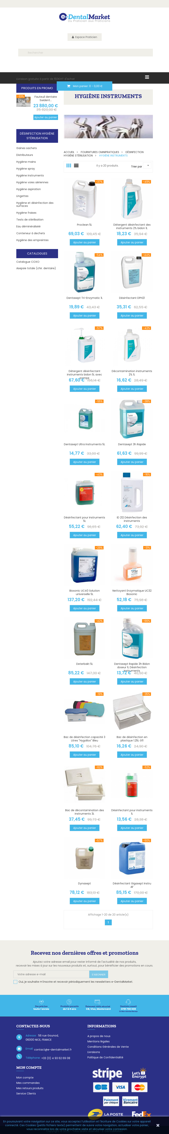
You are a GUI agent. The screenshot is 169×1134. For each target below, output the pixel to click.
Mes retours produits (29, 1088)
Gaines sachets (26, 148)
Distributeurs (24, 155)
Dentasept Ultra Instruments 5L (84, 444)
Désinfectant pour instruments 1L (131, 812)
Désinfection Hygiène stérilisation (37, 135)
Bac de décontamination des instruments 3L (84, 812)
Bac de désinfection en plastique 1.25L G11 (132, 738)
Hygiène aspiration (28, 189)
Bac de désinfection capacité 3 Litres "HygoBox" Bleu (84, 738)
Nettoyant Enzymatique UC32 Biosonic (132, 592)
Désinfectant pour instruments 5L (84, 519)
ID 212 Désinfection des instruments (132, 519)
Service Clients (26, 1093)
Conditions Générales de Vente (108, 1046)
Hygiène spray (25, 169)
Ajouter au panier (45, 117)
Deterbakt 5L (84, 664)
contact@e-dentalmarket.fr (53, 1049)
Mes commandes (28, 1083)
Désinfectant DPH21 (132, 298)
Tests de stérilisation (29, 219)
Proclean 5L (84, 225)
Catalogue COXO (27, 262)
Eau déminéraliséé (28, 226)
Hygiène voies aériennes (32, 182)
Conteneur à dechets (30, 233)
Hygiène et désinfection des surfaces (34, 204)
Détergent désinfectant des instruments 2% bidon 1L (132, 226)
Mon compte (25, 1077)
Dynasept (84, 883)
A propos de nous (98, 1036)
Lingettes (22, 196)
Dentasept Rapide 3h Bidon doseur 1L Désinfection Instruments (132, 667)
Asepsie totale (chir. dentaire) (36, 268)
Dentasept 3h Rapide (132, 444)
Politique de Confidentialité (105, 1057)
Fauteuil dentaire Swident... (46, 98)
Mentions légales (98, 1041)
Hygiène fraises (26, 213)
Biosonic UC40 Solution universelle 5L (84, 592)
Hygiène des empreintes (32, 240)
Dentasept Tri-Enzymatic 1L (85, 298)
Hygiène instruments (30, 175)
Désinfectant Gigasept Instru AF (132, 885)
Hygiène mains (26, 162)
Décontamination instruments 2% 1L (132, 372)
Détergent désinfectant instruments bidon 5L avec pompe (84, 374)
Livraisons (93, 1052)
